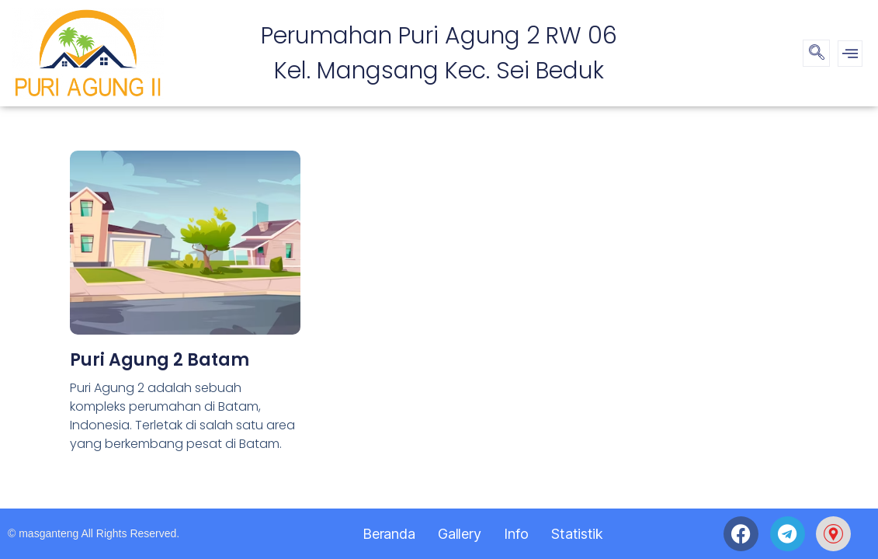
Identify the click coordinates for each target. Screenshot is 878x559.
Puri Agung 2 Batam (159, 360)
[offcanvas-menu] (850, 53)
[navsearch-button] (816, 53)
